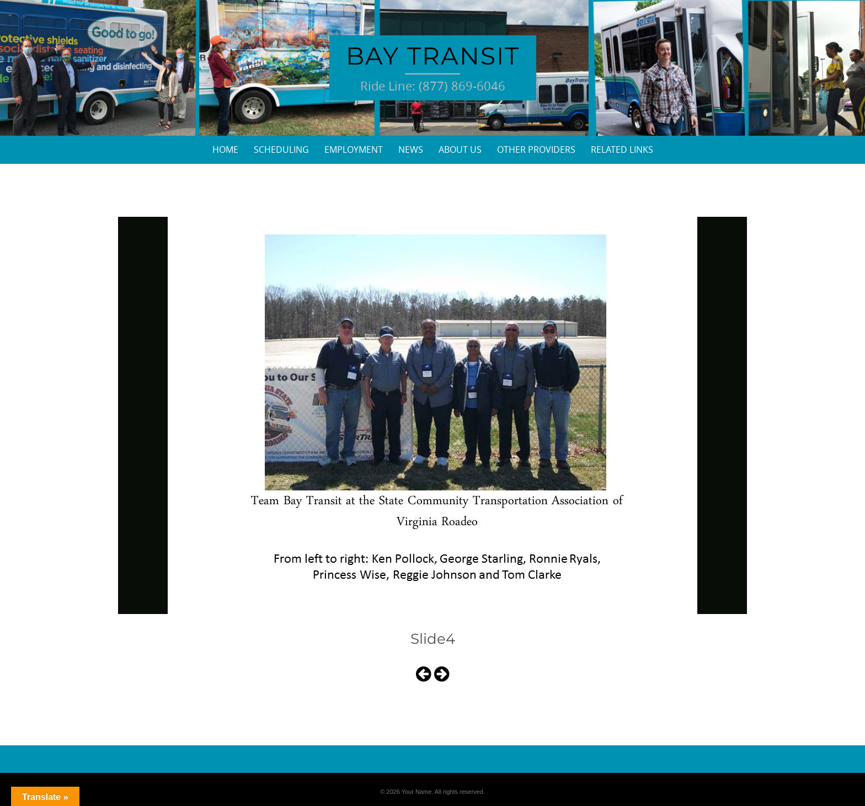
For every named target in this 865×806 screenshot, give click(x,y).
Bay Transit (433, 56)
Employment (353, 149)
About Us (460, 149)
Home (225, 149)
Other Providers (536, 149)
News (410, 149)
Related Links (622, 149)
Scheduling (281, 149)
